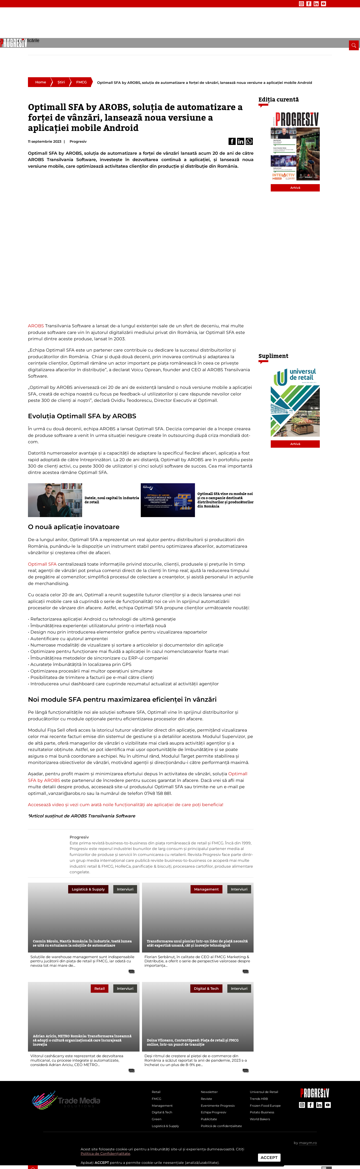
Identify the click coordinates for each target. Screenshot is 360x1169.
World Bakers (262, 1109)
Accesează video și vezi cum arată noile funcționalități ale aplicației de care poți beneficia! (125, 788)
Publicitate (84, 4)
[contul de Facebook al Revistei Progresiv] (296, 3)
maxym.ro (308, 1141)
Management (87, 51)
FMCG (65, 51)
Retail (50, 51)
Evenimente (60, 4)
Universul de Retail (266, 1077)
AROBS (36, 309)
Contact (104, 4)
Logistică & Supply (165, 51)
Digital (206, 972)
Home (40, 66)
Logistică (88, 873)
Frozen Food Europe (268, 1093)
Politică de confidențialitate (215, 1121)
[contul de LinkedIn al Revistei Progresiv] (303, 3)
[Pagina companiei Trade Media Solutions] (314, 1079)
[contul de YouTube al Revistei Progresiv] (310, 3)
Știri (61, 66)
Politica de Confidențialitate (105, 1153)
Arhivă (295, 172)
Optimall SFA (42, 547)
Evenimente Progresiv (221, 1093)
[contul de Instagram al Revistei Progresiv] (288, 3)
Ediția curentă (278, 84)
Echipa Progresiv (216, 1101)
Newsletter (37, 4)
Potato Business (264, 1101)
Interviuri (125, 873)
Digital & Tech (117, 51)
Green (139, 51)
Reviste (207, 1085)
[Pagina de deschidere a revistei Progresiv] (67, 26)
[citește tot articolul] (130, 953)
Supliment (273, 340)
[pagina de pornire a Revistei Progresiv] (33, 49)
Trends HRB (260, 1085)
